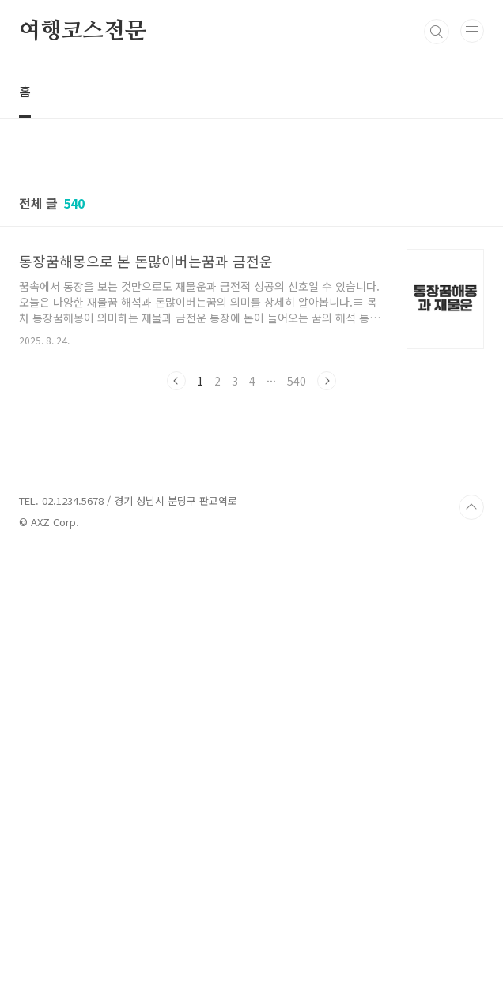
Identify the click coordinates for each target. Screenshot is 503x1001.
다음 (326, 602)
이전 (176, 602)
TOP (471, 949)
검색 (436, 31)
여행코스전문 (82, 32)
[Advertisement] (251, 252)
